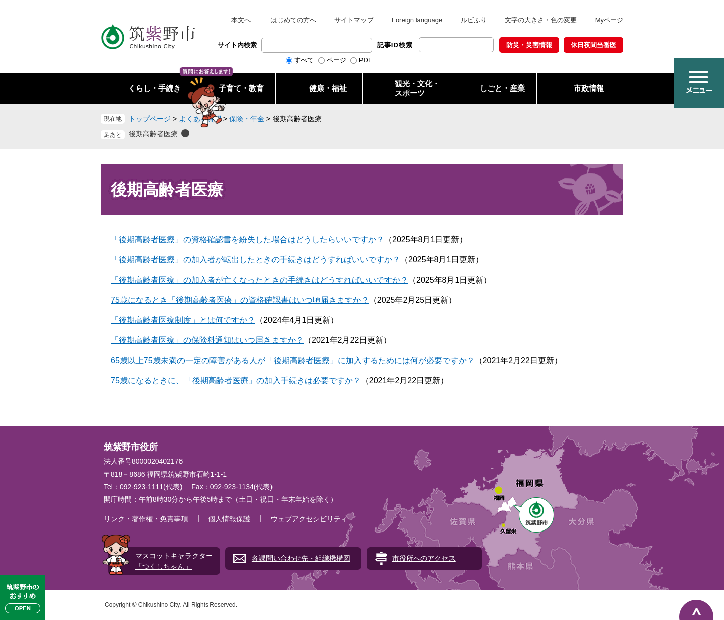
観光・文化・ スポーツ (417, 88)
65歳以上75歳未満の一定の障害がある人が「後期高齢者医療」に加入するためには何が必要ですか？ (293, 360)
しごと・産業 (502, 88)
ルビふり (474, 20)
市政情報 (589, 88)
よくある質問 (200, 119)
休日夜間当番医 (593, 45)
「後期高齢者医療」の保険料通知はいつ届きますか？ (207, 340)
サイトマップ (354, 20)
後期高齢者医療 (153, 134)
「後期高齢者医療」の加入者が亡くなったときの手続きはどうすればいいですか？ (259, 280)
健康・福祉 (328, 88)
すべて (304, 60)
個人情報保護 (229, 519)
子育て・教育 (241, 88)
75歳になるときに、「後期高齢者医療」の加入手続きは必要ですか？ (236, 380)
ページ (336, 60)
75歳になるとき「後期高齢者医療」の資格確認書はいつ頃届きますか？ (240, 300)
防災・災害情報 (529, 45)
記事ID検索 (395, 45)
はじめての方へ (293, 20)
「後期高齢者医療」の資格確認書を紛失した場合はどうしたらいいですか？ (247, 239)
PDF (365, 60)
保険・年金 (246, 119)
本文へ (241, 20)
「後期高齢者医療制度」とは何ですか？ (183, 320)
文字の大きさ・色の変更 (541, 20)
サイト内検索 (237, 45)
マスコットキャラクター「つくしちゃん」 (174, 561)
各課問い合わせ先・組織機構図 (301, 558)
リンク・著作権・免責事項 (146, 519)
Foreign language (417, 20)
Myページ (609, 20)
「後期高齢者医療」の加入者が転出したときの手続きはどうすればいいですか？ (255, 259)
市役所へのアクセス (424, 558)
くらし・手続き (154, 88)
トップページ (150, 119)
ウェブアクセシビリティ (309, 519)
